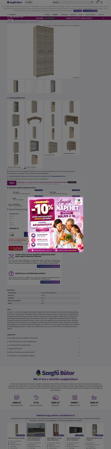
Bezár (77, 199)
